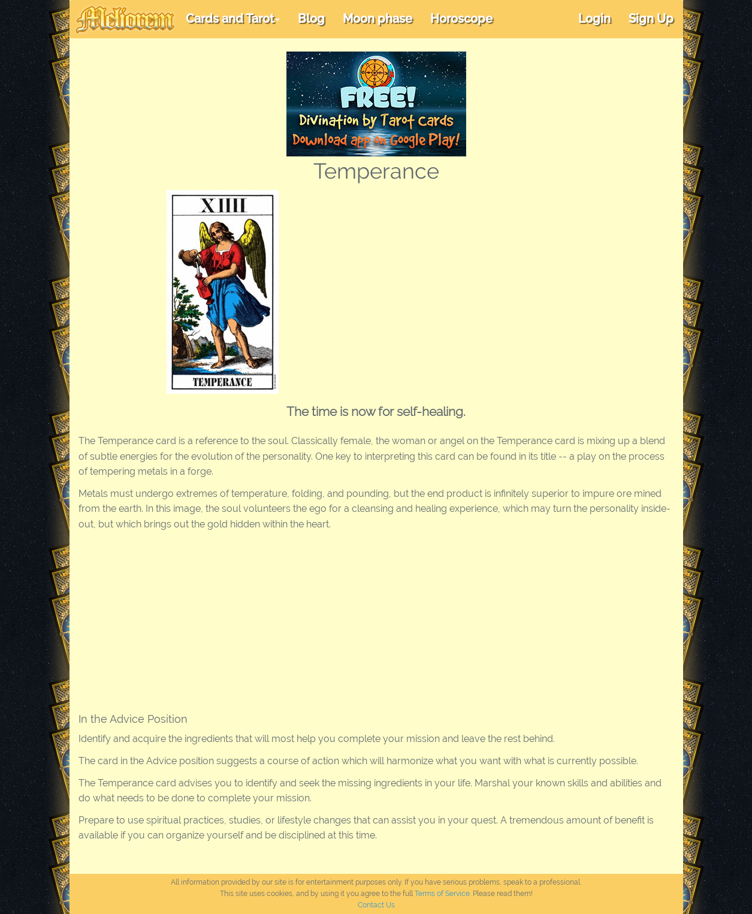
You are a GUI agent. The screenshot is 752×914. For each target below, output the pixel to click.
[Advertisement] (504, 280)
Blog (311, 18)
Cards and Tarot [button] (233, 18)
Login (594, 18)
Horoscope (461, 18)
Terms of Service (442, 893)
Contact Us (376, 905)
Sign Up (651, 18)
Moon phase (377, 18)
